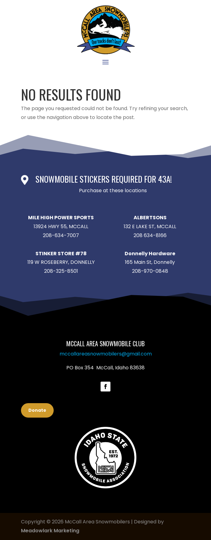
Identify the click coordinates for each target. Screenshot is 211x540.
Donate (37, 410)
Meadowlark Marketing (50, 530)
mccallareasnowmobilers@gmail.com (106, 353)
